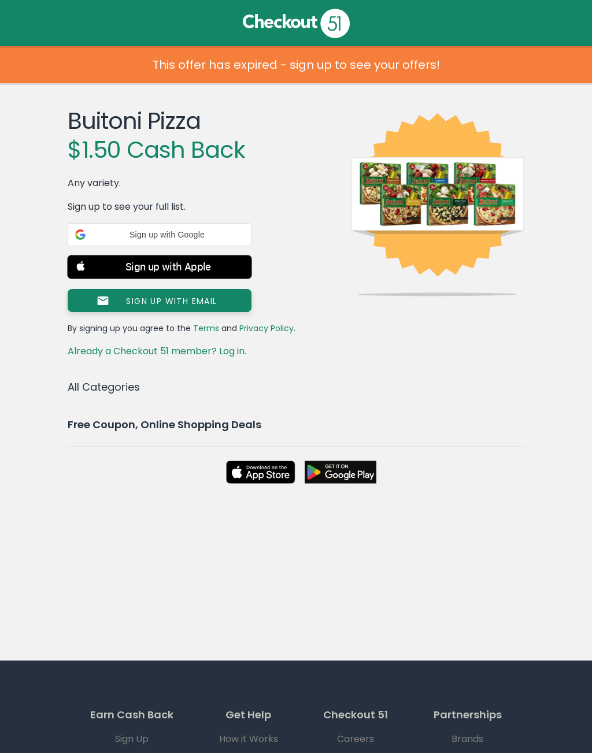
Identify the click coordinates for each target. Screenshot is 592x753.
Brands (467, 738)
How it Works (248, 738)
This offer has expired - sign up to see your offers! (296, 65)
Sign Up (132, 738)
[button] (159, 234)
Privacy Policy (266, 328)
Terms (206, 328)
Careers (355, 738)
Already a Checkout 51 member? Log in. (157, 351)
